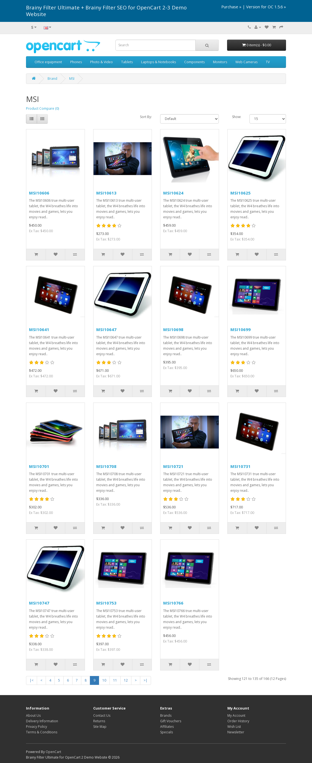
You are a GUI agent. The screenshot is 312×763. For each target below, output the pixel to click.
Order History (238, 721)
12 (126, 680)
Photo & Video (101, 62)
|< (31, 680)
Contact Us (101, 715)
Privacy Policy (36, 726)
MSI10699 (240, 329)
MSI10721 (173, 466)
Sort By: (146, 116)
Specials (166, 732)
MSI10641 (39, 329)
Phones (76, 62)
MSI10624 (173, 193)
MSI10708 (106, 466)
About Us (33, 715)
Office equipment (48, 62)
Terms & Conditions (41, 732)
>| (145, 680)
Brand (52, 78)
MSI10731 (240, 466)
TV (268, 62)
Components (194, 62)
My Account (236, 715)
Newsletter (235, 732)
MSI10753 (106, 603)
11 (115, 680)
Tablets (127, 62)
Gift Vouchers (170, 721)
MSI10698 (173, 329)
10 (104, 680)
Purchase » (231, 6)
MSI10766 (173, 603)
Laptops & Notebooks (158, 62)
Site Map (99, 726)
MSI (71, 78)
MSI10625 (240, 193)
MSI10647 (106, 329)
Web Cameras (246, 62)
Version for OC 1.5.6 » (266, 6)
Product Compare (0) (42, 108)
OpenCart (53, 751)
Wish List (234, 726)
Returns (99, 721)
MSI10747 (39, 603)
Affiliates (167, 726)
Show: (236, 116)
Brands (165, 715)
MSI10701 (39, 466)
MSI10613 (106, 193)
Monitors (220, 62)
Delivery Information (42, 721)
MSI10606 (39, 193)
